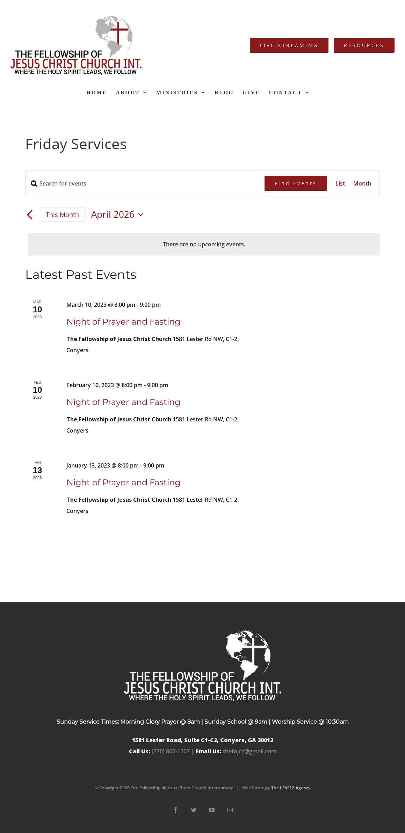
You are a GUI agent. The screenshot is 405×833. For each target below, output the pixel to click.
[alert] (204, 244)
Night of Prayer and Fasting (123, 322)
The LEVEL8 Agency (290, 788)
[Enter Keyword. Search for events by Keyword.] (145, 183)
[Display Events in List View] (340, 183)
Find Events (296, 183)
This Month (62, 214)
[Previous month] (29, 215)
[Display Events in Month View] (362, 183)
